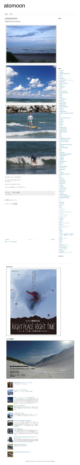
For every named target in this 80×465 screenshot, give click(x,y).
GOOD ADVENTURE (63, 106)
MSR (60, 133)
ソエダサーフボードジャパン (65, 211)
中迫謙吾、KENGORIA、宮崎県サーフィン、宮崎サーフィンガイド (66, 235)
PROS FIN (61, 146)
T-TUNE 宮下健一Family (19, 413)
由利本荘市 (61, 250)
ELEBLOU (61, 100)
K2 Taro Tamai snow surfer (64, 117)
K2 (60, 116)
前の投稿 (53, 239)
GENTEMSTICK (62, 105)
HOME (6, 14)
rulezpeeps (61, 158)
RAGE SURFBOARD (63, 147)
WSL (60, 207)
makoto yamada (62, 127)
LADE (60, 125)
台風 (60, 232)
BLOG (11, 14)
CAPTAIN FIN (62, 86)
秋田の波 (61, 224)
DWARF (61, 97)
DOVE (60, 95)
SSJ (60, 171)
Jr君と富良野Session (18, 428)
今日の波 (61, 219)
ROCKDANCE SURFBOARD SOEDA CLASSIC (65, 155)
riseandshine (62, 152)
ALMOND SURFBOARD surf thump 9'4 (22, 452)
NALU (60, 136)
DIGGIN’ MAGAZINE (63, 92)
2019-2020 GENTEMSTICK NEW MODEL (22, 420)
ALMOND (61, 72)
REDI (60, 151)
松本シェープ (62, 227)
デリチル (61, 213)
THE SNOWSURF (63, 194)
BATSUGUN (61, 81)
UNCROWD (61, 202)
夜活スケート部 (62, 249)
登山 (60, 243)
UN (60, 201)
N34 (60, 135)
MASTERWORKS (63, 129)
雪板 (60, 229)
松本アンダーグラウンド (64, 226)
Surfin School (62, 183)
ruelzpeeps (61, 156)
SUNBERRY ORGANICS (64, 174)
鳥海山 (60, 236)
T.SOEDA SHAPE (63, 188)
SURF (10, 194)
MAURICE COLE (62, 130)
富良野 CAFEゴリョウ (64, 246)
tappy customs (62, 189)
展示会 (60, 241)
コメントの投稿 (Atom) (12, 241)
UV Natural (61, 204)
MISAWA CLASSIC (63, 132)
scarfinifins (61, 159)
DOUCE (61, 94)
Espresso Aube (62, 102)
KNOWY (61, 122)
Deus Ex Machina (63, 91)
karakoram (61, 121)
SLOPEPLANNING (63, 166)
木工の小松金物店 (63, 247)
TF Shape (61, 193)
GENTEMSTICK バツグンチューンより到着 (23, 382)
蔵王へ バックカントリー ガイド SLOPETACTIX (24, 397)
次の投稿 (7, 239)
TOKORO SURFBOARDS (64, 196)
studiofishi (61, 172)
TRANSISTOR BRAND (64, 197)
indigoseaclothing (63, 111)
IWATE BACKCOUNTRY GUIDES (66, 113)
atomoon (14, 6)
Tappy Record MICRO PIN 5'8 (20, 444)
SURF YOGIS (62, 180)
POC (60, 143)
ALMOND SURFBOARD (64, 73)
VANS (60, 205)
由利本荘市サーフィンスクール (65, 252)
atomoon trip (62, 78)
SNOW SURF (62, 169)
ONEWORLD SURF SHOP (65, 138)
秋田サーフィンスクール (64, 223)
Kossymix (61, 124)
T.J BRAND (61, 186)
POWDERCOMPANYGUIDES (65, 144)
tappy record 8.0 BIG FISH (19, 405)
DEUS (60, 89)
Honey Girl (61, 110)
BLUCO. (61, 84)
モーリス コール (62, 216)
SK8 (60, 164)
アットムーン (62, 208)
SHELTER (61, 163)
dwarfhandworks (62, 99)
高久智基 (61, 218)
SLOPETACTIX (62, 167)
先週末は (61, 230)
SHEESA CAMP (62, 161)
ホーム (30, 239)
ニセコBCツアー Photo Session (20, 390)
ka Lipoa (61, 119)
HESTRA (61, 108)
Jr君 (60, 114)
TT (60, 199)
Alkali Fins (61, 70)
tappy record (62, 191)
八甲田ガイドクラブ (63, 244)
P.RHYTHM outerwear (64, 141)
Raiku (60, 149)
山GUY (60, 221)
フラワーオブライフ (63, 215)
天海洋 (60, 239)
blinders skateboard (63, 83)
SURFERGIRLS (62, 182)
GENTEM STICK (62, 103)
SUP (60, 175)
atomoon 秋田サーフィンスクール (66, 80)
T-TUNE (61, 185)
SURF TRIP (61, 178)
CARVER (61, 87)
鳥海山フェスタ (62, 238)
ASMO (60, 75)
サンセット (61, 210)
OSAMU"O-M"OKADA (64, 139)
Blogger (53, 461)
